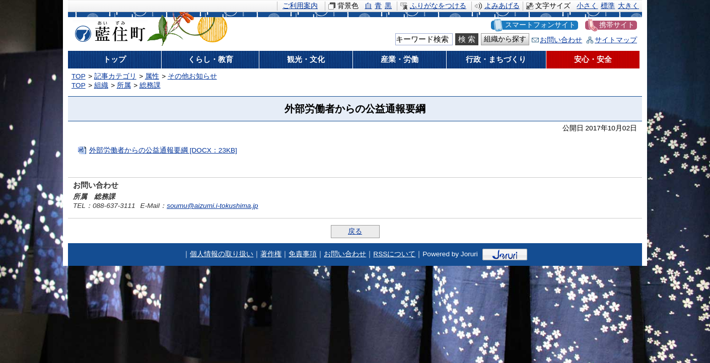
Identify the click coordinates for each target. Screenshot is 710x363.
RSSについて (394, 254)
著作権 (270, 254)
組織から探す (505, 39)
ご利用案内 (300, 6)
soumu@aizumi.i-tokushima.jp (212, 205)
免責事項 (303, 254)
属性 (152, 76)
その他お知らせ (192, 76)
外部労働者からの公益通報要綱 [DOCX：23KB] (163, 150)
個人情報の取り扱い (221, 254)
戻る (355, 231)
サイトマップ (616, 40)
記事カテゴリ (115, 76)
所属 (124, 85)
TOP (79, 76)
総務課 (150, 85)
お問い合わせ (561, 40)
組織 (101, 85)
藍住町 (108, 29)
